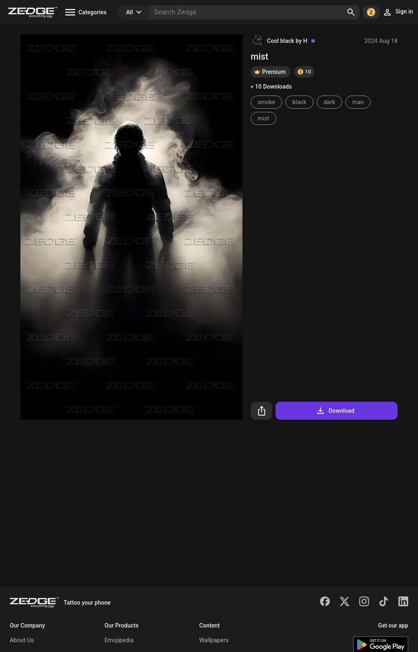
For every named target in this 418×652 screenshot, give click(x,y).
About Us (22, 640)
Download (335, 411)
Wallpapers (214, 640)
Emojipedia (119, 640)
